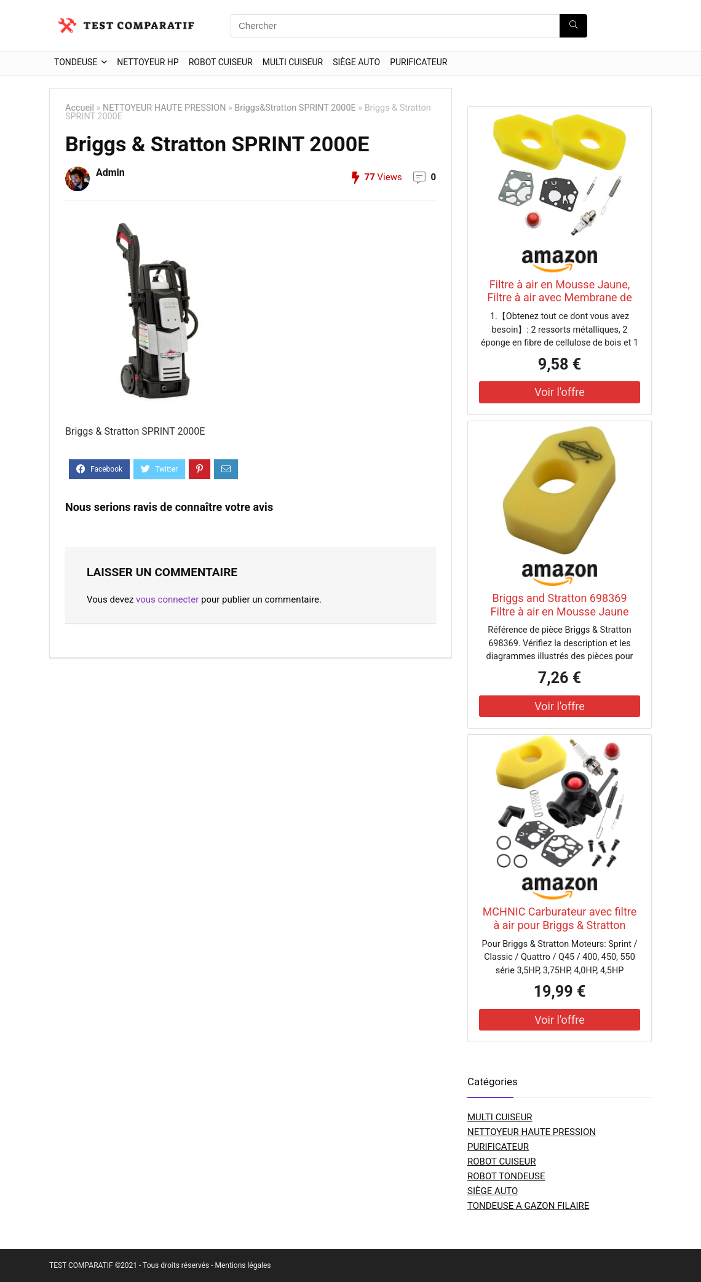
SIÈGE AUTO (356, 62)
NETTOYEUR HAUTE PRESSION (164, 108)
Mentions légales (243, 1265)
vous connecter (167, 599)
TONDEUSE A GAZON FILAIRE (528, 1205)
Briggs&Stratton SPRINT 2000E (294, 108)
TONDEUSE (75, 62)
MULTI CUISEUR (293, 62)
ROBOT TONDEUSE (506, 1176)
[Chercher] (573, 26)
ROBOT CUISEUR (221, 62)
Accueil (79, 108)
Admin (110, 172)
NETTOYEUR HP (147, 62)
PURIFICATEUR (418, 62)
